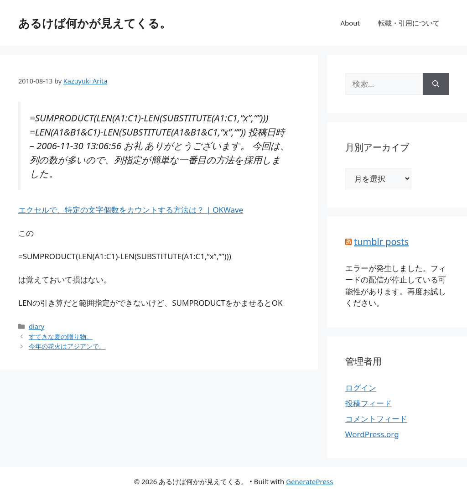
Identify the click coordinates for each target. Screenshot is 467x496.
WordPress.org (372, 434)
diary (36, 326)
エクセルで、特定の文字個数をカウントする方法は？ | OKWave (130, 209)
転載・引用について (409, 22)
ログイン (360, 387)
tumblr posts (381, 241)
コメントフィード (376, 418)
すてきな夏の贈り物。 (61, 336)
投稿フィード (368, 403)
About (350, 22)
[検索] (436, 84)
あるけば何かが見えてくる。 (94, 23)
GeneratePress (309, 481)
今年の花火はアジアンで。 (67, 346)
